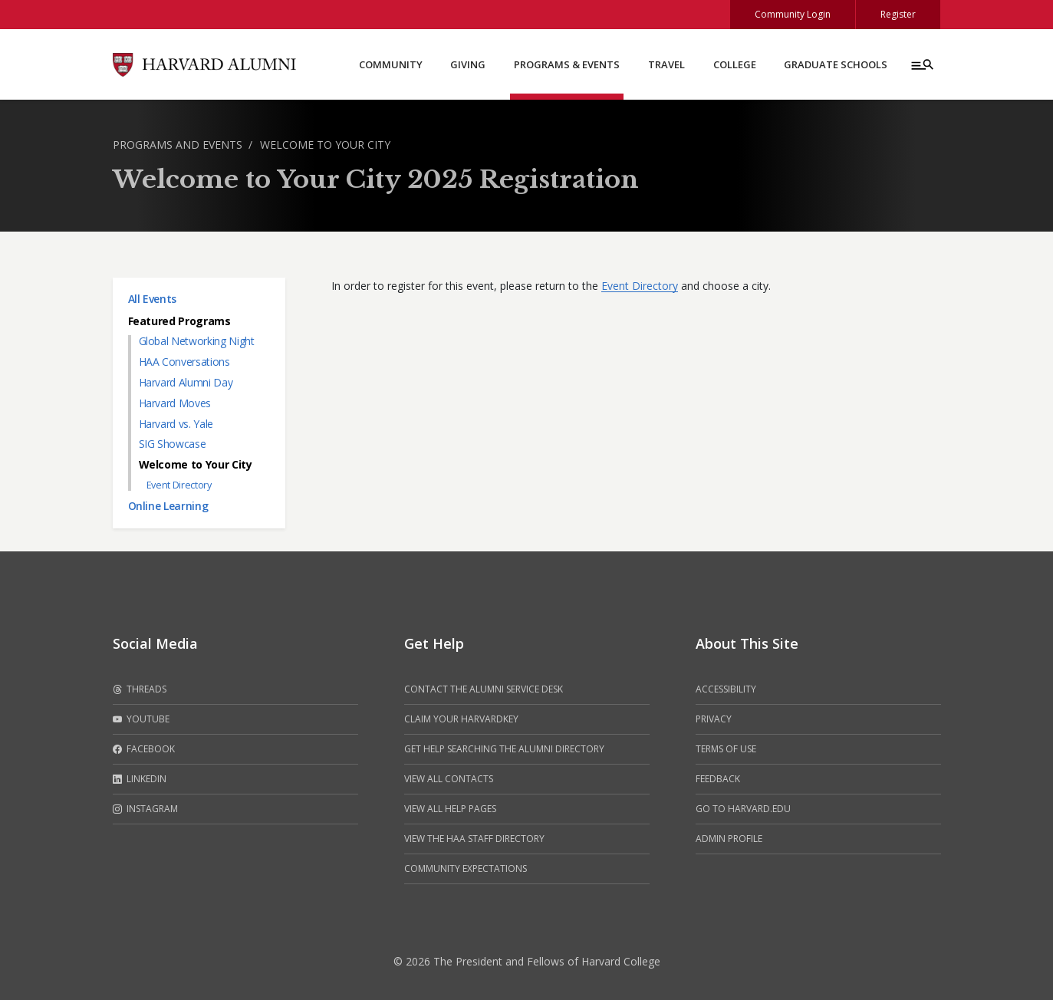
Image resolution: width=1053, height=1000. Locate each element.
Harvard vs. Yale (176, 423)
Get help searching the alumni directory (504, 748)
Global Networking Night (197, 341)
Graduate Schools (835, 64)
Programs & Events (567, 64)
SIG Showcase (172, 443)
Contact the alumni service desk (483, 689)
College (734, 64)
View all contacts (448, 778)
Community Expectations (465, 868)
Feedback (718, 778)
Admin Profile (729, 838)
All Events (152, 298)
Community (391, 64)
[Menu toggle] (921, 64)
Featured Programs (179, 321)
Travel (666, 64)
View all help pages (450, 808)
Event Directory (179, 485)
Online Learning (168, 505)
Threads (139, 689)
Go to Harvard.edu (743, 808)
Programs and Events (177, 144)
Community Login (793, 14)
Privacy (714, 718)
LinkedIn (139, 779)
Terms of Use (726, 748)
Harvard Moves (175, 403)
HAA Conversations (184, 361)
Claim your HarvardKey (461, 718)
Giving (467, 64)
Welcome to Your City (325, 144)
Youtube (141, 719)
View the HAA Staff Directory (474, 838)
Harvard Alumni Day (186, 382)
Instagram (145, 809)
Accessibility (726, 689)
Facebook (144, 749)
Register (898, 14)
